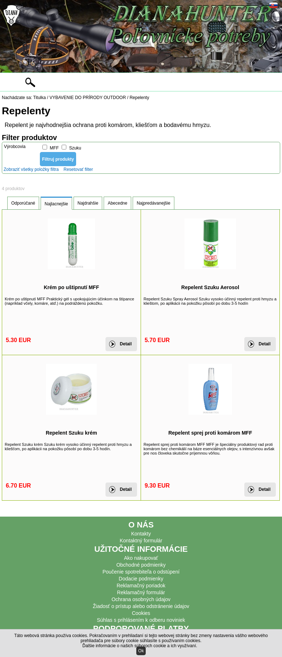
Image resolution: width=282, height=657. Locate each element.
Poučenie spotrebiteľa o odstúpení (141, 572)
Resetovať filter (78, 169)
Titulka (39, 97)
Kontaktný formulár (141, 540)
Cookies (141, 613)
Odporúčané (23, 203)
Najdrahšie (88, 203)
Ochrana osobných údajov (141, 599)
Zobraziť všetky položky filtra (31, 169)
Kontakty (141, 534)
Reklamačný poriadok (141, 585)
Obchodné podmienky (141, 565)
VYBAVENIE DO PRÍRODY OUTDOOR (87, 97)
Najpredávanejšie (153, 203)
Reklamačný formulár (141, 592)
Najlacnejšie (56, 203)
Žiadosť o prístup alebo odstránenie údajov (141, 606)
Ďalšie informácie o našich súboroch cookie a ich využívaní (139, 645)
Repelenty (139, 97)
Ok (141, 650)
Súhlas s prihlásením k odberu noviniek (141, 620)
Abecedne (117, 203)
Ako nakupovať (141, 558)
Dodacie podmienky (141, 579)
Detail (126, 343)
